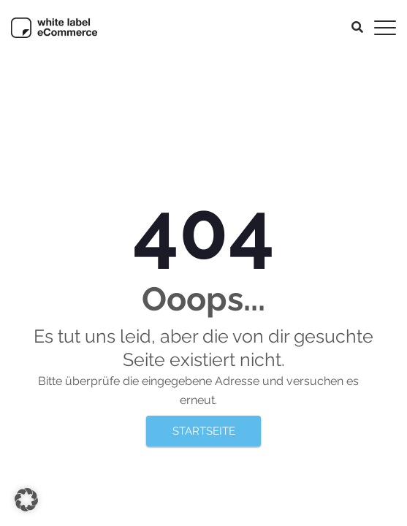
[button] (26, 499)
